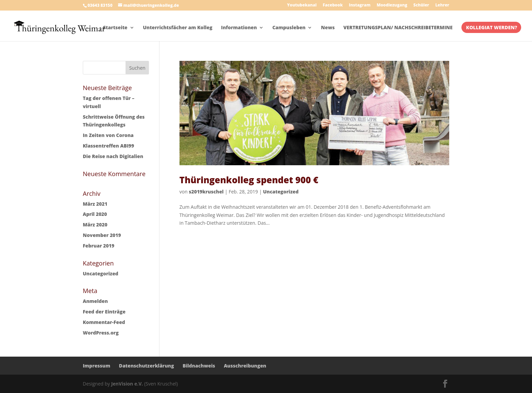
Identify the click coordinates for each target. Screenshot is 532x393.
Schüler (421, 5)
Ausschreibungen (245, 365)
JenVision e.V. (127, 383)
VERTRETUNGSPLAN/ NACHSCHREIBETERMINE (398, 28)
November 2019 (102, 235)
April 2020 (95, 214)
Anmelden (95, 301)
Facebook (333, 5)
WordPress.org (101, 332)
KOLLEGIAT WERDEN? (491, 28)
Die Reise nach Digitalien (113, 156)
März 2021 (95, 204)
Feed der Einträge (104, 311)
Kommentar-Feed (104, 322)
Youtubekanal (302, 5)
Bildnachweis (199, 365)
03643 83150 (100, 5)
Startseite (115, 28)
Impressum (96, 365)
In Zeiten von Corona (108, 135)
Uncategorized (281, 191)
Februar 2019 (98, 245)
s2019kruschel (206, 191)
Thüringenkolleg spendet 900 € (248, 180)
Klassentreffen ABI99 (108, 145)
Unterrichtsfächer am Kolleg (177, 28)
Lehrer (442, 5)
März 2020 (95, 224)
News (328, 28)
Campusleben (289, 28)
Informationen (239, 28)
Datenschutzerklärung (146, 365)
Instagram (359, 5)
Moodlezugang (392, 5)
